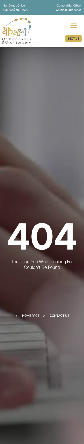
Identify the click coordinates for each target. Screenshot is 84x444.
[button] (73, 25)
